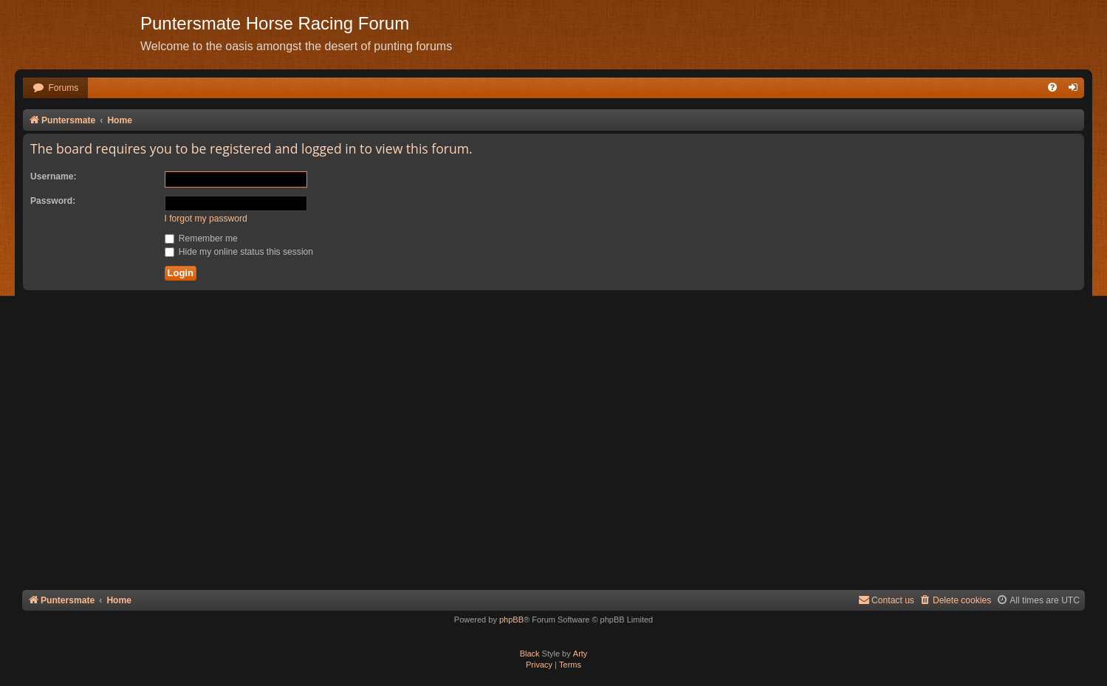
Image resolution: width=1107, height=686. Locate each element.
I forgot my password (206, 218)
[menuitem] (55, 88)
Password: (52, 201)
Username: (53, 176)
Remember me (201, 238)
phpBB (511, 619)
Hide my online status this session (239, 252)
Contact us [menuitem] (886, 600)
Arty (580, 653)
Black (530, 653)
